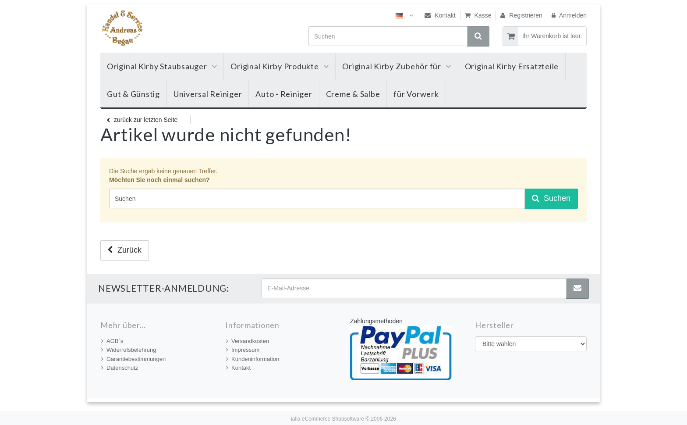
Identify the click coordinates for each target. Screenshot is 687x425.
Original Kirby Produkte (279, 66)
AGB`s (112, 341)
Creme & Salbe (353, 94)
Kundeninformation (252, 359)
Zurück (125, 250)
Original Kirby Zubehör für (396, 66)
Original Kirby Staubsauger (162, 66)
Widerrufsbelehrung (128, 349)
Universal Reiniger (208, 94)
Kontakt (440, 15)
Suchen (551, 198)
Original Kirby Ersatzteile (512, 66)
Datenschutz (119, 367)
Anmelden (569, 15)
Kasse (478, 15)
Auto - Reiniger (283, 94)
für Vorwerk (416, 94)
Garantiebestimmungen (133, 359)
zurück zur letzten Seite (142, 119)
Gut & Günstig (133, 94)
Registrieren (521, 15)
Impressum (242, 349)
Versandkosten (247, 341)
